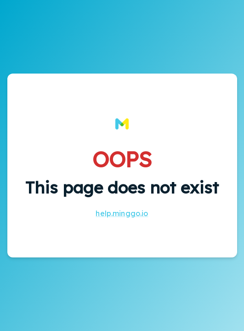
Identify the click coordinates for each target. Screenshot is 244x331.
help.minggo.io (122, 213)
